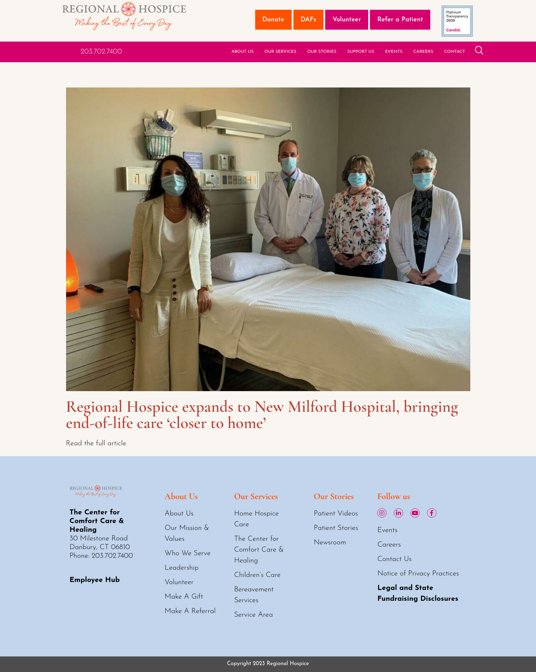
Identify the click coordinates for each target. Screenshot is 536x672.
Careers (423, 52)
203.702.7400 (101, 51)
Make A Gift (184, 596)
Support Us (360, 52)
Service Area (253, 615)
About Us (242, 52)
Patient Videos (336, 513)
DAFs (309, 19)
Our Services (280, 52)
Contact (454, 52)
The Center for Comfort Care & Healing (259, 549)
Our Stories (321, 52)
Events (393, 52)
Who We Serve (187, 553)
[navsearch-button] (479, 51)
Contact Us (394, 559)
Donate (273, 19)
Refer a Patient (400, 19)
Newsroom (330, 542)
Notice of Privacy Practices (418, 573)
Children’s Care (257, 575)
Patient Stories (336, 528)
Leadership (182, 568)
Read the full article (96, 443)
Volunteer (346, 19)
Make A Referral (190, 611)
